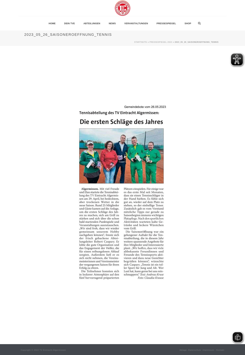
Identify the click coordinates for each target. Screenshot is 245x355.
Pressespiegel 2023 (160, 42)
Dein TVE (69, 23)
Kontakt (220, 350)
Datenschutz (194, 350)
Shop (188, 23)
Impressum (208, 350)
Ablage (183, 350)
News (112, 23)
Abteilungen (91, 23)
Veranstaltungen (136, 23)
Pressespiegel (166, 23)
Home (52, 23)
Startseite (140, 42)
